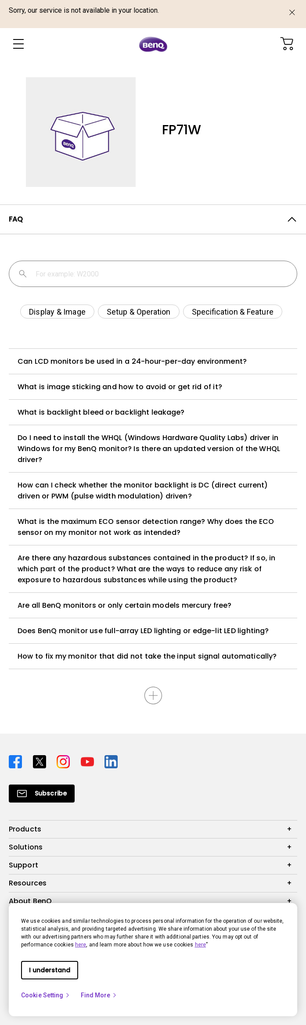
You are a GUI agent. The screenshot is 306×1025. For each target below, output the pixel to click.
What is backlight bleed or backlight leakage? (101, 412)
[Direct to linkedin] (111, 760)
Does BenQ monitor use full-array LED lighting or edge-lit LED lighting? (143, 631)
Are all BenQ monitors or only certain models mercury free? (124, 605)
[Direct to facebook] (17, 760)
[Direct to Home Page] (153, 44)
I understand (49, 970)
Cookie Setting (45, 995)
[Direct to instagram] (65, 760)
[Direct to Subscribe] (42, 794)
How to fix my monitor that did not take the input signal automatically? (147, 656)
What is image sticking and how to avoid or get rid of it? (120, 387)
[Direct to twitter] (41, 760)
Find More (99, 995)
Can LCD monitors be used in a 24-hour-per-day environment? (132, 361)
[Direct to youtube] (89, 760)
